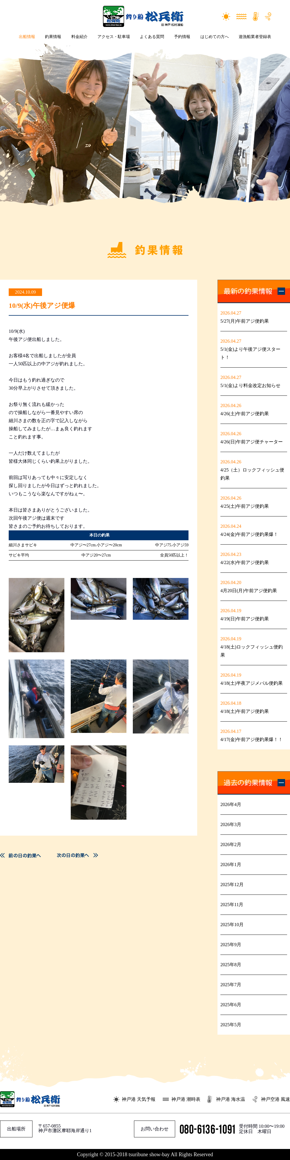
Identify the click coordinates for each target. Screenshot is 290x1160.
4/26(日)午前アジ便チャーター (251, 441)
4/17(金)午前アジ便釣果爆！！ (251, 739)
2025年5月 (230, 1024)
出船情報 (27, 37)
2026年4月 (230, 804)
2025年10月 (232, 924)
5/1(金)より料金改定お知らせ (250, 385)
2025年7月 (230, 984)
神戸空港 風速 (275, 1099)
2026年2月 (230, 844)
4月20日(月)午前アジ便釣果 (248, 590)
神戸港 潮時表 (185, 1099)
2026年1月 (230, 864)
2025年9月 (230, 944)
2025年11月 (231, 904)
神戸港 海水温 (230, 1099)
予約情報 (182, 37)
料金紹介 (79, 37)
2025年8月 (230, 964)
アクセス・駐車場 (113, 37)
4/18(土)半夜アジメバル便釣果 (251, 683)
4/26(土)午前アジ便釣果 (244, 413)
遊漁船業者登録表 (255, 37)
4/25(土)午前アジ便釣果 (244, 506)
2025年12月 (232, 884)
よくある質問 (152, 37)
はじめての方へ (214, 37)
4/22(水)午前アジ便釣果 (244, 562)
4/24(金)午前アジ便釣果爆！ (249, 534)
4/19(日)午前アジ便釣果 (244, 618)
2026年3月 (230, 824)
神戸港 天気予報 (138, 1099)
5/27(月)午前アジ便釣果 (244, 321)
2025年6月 (230, 1004)
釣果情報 (53, 37)
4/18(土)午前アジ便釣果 (244, 711)
